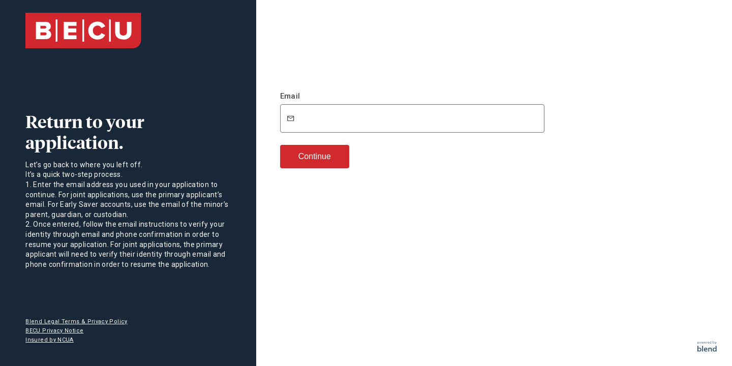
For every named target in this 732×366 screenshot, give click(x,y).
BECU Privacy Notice (54, 330)
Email (290, 96)
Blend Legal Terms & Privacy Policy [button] (76, 321)
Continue (314, 156)
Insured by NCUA (49, 340)
